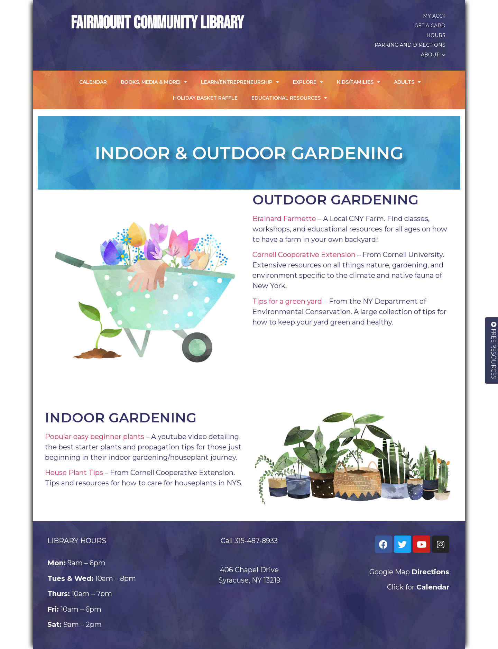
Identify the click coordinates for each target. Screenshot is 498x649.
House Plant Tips (74, 472)
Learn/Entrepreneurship (240, 82)
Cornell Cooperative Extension (304, 254)
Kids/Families (358, 82)
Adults (407, 82)
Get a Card (429, 25)
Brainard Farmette (284, 218)
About (433, 55)
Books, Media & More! (154, 82)
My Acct (434, 16)
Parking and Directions (410, 45)
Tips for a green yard (287, 301)
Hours (435, 35)
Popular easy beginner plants (94, 436)
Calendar (93, 82)
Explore (308, 82)
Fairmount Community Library (157, 23)
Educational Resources (289, 98)
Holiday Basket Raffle (205, 98)
